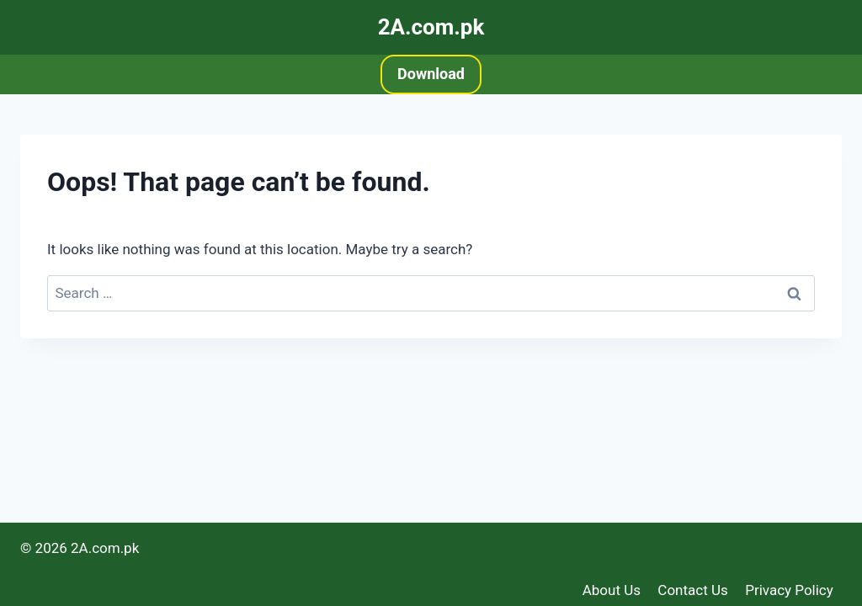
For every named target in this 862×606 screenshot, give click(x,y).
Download (431, 73)
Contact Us (692, 590)
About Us (612, 590)
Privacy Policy (789, 590)
